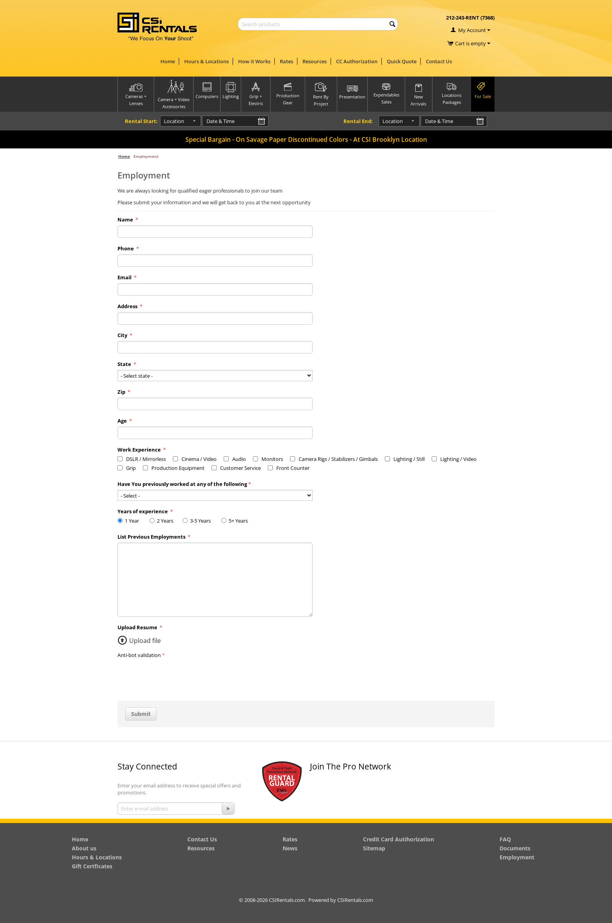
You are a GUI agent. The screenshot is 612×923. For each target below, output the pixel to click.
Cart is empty (472, 43)
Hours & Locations (206, 61)
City (122, 335)
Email (125, 277)
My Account (472, 30)
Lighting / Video (454, 458)
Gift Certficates (92, 866)
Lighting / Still (405, 458)
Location (168, 121)
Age (122, 420)
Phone (126, 248)
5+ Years (236, 520)
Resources (314, 61)
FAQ (505, 839)
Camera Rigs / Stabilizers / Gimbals (334, 458)
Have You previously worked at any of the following (182, 483)
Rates (286, 61)
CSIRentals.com (355, 899)
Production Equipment (174, 467)
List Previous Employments (152, 536)
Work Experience (139, 449)
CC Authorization (356, 61)
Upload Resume (137, 627)
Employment (517, 857)
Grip (126, 467)
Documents (515, 848)
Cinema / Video (195, 458)
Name (125, 219)
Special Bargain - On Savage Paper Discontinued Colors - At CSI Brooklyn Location (306, 139)
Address (128, 306)
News (290, 848)
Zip (121, 391)
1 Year (129, 520)
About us (84, 848)
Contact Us (439, 61)
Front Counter (289, 467)
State (124, 364)
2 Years (162, 520)
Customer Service (236, 467)
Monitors (268, 458)
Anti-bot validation (139, 655)
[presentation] (176, 676)
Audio (235, 458)
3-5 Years (198, 520)
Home (167, 61)
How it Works (254, 61)
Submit (141, 714)
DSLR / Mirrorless (141, 458)
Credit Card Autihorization (398, 839)
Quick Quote (401, 61)
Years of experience (143, 511)
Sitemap (374, 848)
